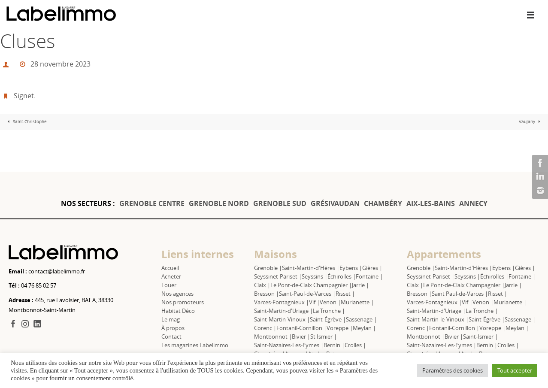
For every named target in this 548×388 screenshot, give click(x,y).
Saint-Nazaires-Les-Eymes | (289, 345)
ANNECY (473, 203)
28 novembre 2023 (60, 64)
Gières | (372, 268)
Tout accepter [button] (514, 370)
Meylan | (364, 328)
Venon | (330, 302)
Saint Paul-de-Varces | (460, 293)
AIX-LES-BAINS (430, 203)
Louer (168, 285)
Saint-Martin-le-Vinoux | (438, 319)
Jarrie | (360, 285)
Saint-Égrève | (328, 319)
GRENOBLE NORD (219, 203)
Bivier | (301, 336)
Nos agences (177, 293)
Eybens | (350, 268)
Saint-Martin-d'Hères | (310, 268)
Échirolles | (341, 276)
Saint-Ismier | (480, 336)
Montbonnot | (273, 336)
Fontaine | (369, 276)
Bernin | (334, 345)
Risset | (345, 293)
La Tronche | (329, 311)
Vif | (314, 302)
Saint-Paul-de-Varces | (307, 293)
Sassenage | (361, 319)
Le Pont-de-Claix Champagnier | (311, 285)
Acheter (171, 276)
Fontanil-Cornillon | (301, 328)
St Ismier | (323, 336)
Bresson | (266, 293)
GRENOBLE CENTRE (152, 203)
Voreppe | (340, 328)
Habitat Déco (178, 311)
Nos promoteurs (182, 302)
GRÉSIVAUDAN (335, 203)
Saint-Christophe (26, 121)
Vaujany (530, 121)
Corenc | (265, 328)
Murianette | (357, 302)
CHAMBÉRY (383, 203)
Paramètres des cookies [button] (452, 370)
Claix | (262, 285)
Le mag (170, 319)
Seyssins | (314, 276)
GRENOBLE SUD (279, 203)
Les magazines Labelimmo (194, 345)
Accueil (170, 268)
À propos (173, 328)
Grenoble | (268, 268)
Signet (24, 95)
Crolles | (355, 345)
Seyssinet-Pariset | (278, 276)
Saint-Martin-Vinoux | (282, 319)
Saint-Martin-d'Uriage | (283, 311)
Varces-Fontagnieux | (281, 302)
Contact (171, 336)
